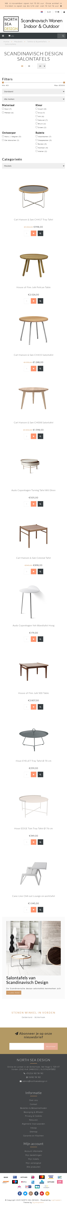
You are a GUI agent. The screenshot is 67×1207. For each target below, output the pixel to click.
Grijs (41, 113)
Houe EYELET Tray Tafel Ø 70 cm (33, 760)
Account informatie (33, 1151)
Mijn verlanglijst (33, 1163)
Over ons (33, 1100)
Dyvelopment (38, 1202)
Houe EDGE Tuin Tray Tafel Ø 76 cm (33, 828)
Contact (33, 1104)
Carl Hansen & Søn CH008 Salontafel (33, 422)
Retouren (33, 1120)
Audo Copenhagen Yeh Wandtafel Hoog (33, 625)
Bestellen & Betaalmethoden (33, 1108)
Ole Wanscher (12, 140)
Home (6, 41)
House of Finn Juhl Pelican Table (33, 287)
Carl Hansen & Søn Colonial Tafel (33, 557)
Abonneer (51, 1046)
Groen (42, 127)
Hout (8, 109)
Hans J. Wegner (13, 136)
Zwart (42, 109)
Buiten (42, 144)
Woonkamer (44, 136)
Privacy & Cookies (33, 1116)
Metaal (9, 113)
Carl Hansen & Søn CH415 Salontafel (33, 354)
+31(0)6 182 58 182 (34, 1073)
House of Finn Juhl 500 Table (33, 693)
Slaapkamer (45, 140)
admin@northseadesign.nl (34, 1081)
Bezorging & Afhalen (33, 1112)
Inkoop (33, 1128)
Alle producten (33, 1167)
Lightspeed (56, 1200)
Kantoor (43, 148)
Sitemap (33, 1132)
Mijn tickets (33, 1159)
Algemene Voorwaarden (33, 1124)
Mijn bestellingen (33, 1155)
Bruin (42, 124)
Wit (41, 116)
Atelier (42, 151)
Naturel (43, 120)
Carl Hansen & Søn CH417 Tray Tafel (33, 219)
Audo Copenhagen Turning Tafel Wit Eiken (33, 490)
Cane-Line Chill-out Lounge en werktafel (33, 896)
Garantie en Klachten (33, 1136)
